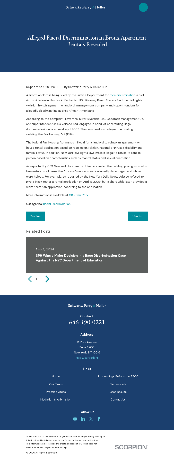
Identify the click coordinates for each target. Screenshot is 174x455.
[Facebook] (99, 419)
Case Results (118, 392)
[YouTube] (75, 419)
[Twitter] (91, 419)
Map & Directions (87, 358)
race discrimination (122, 95)
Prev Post (35, 216)
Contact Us (118, 399)
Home (56, 376)
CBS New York (78, 195)
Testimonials (118, 384)
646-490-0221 (87, 322)
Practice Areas (56, 392)
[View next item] (47, 279)
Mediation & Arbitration (55, 399)
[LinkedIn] (83, 419)
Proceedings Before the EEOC (118, 376)
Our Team (56, 384)
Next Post (138, 216)
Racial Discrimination (57, 204)
